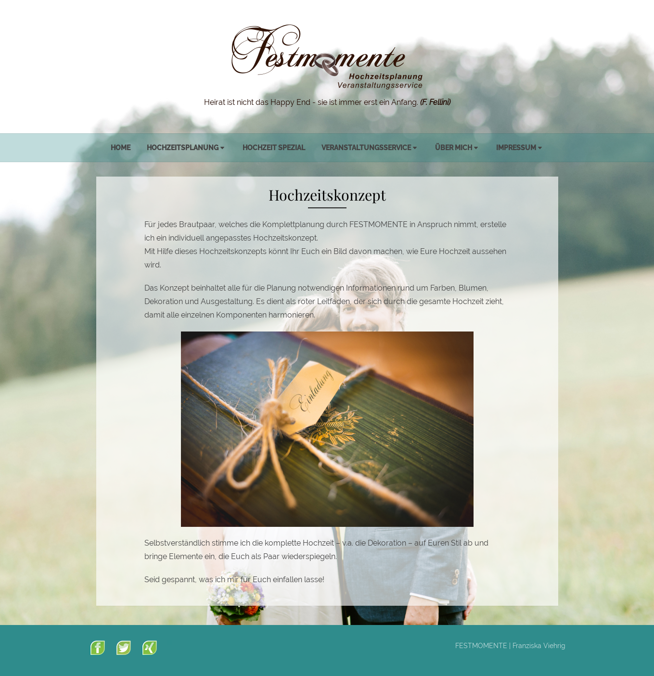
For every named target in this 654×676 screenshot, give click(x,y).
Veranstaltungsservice (366, 148)
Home (120, 148)
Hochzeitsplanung (182, 148)
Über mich (453, 148)
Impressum (516, 148)
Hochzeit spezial (274, 148)
